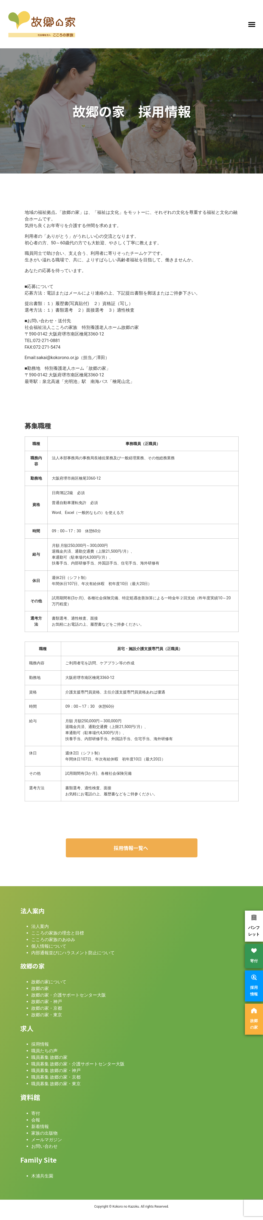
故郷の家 (40, 988)
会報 (35, 1120)
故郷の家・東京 (46, 1014)
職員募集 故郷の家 (49, 1057)
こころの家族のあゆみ (53, 939)
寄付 (35, 1113)
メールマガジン (46, 1139)
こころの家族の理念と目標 (57, 933)
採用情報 (40, 1044)
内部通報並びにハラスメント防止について (73, 952)
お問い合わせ (44, 1146)
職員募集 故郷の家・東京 (56, 1083)
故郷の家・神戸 (46, 1001)
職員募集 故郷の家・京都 (56, 1077)
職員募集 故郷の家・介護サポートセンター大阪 (78, 1064)
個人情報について (48, 946)
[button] (252, 24)
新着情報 (40, 1126)
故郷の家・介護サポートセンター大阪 (68, 995)
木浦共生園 (42, 1176)
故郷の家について (48, 981)
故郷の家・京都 (46, 1008)
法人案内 (40, 926)
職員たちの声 (44, 1050)
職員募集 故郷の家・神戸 (56, 1070)
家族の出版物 (44, 1133)
